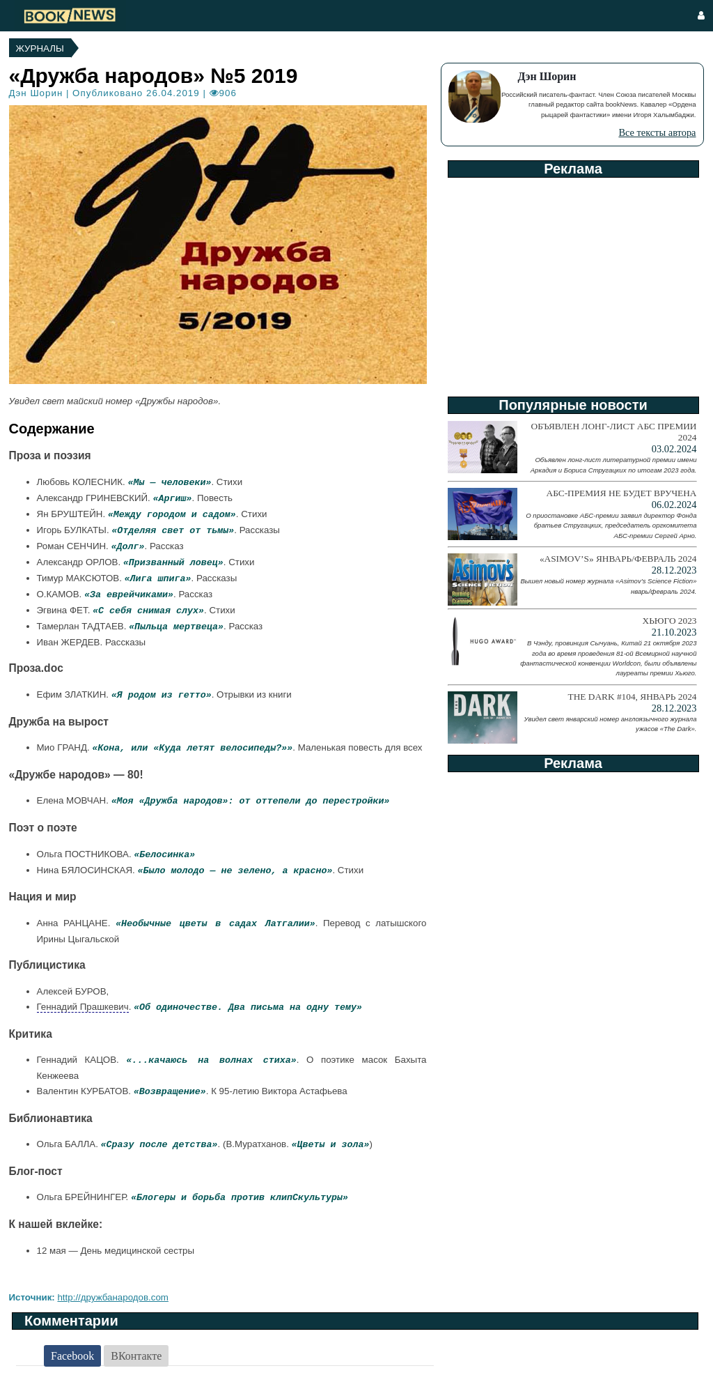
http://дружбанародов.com (112, 1297)
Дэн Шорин (36, 93)
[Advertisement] (572, 282)
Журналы (40, 48)
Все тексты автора (657, 132)
